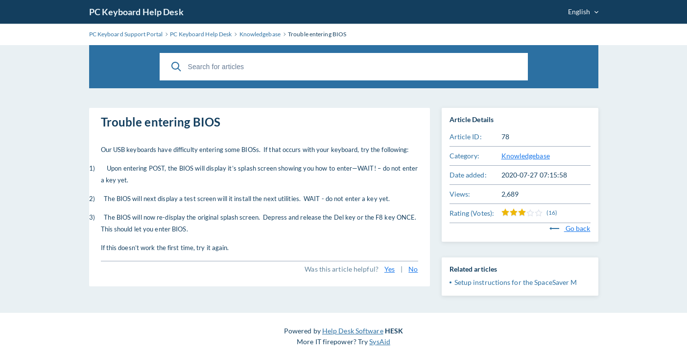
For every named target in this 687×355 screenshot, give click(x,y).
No (413, 269)
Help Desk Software (352, 331)
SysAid (379, 341)
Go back (570, 228)
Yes (389, 269)
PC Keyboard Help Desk (136, 11)
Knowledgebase (525, 156)
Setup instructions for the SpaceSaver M (515, 282)
